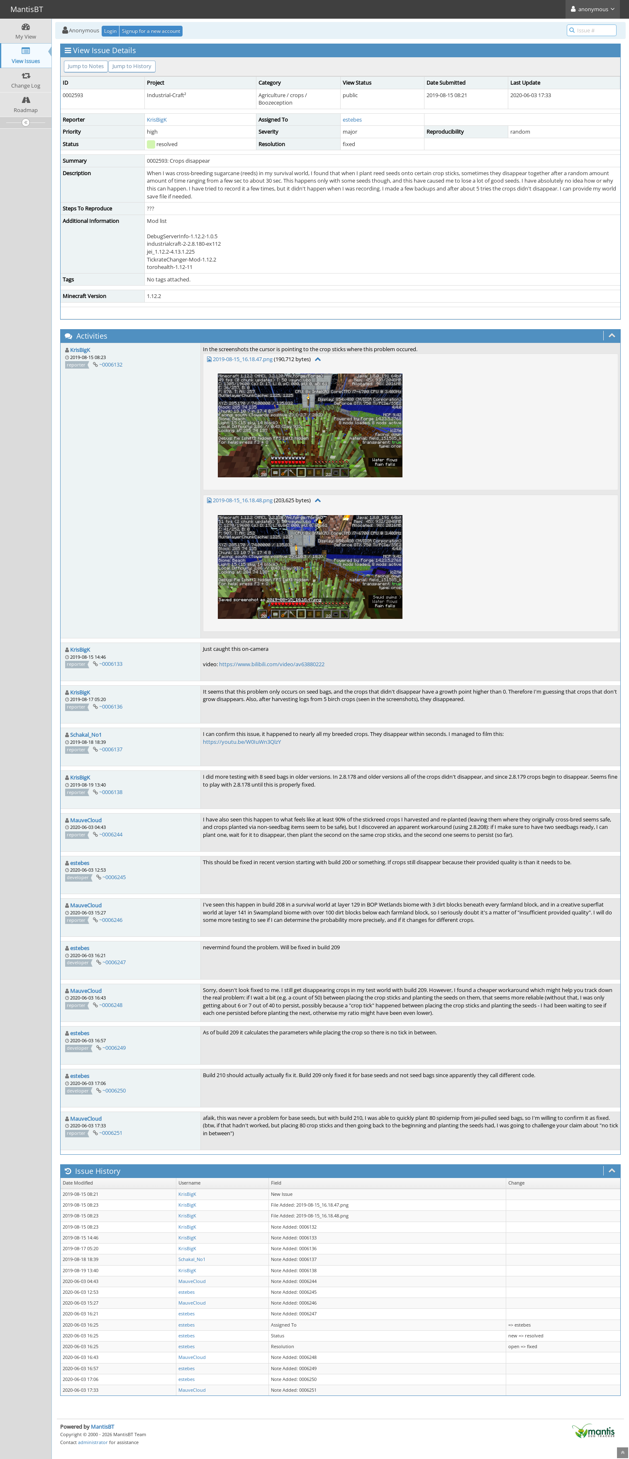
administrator (93, 1442)
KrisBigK (157, 119)
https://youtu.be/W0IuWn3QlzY (242, 741)
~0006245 (114, 877)
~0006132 (110, 364)
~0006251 (110, 1132)
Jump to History (131, 66)
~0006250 (114, 1090)
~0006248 (110, 1005)
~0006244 (110, 834)
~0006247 (114, 962)
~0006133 (110, 663)
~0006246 (110, 920)
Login (110, 30)
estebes (352, 119)
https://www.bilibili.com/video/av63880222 (271, 664)
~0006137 (110, 749)
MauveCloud (86, 820)
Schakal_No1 (86, 734)
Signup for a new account (151, 30)
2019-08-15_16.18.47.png (243, 359)
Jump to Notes (86, 66)
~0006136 (110, 706)
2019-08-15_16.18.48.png (243, 500)
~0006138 (110, 792)
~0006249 (114, 1047)
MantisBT (102, 1426)
